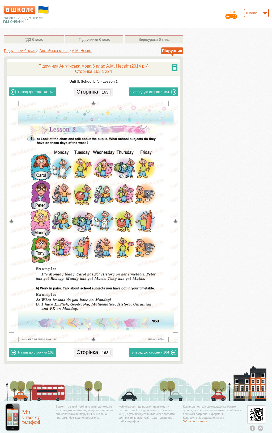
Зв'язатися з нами (195, 421)
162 (32, 92)
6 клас (34, 39)
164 (154, 92)
